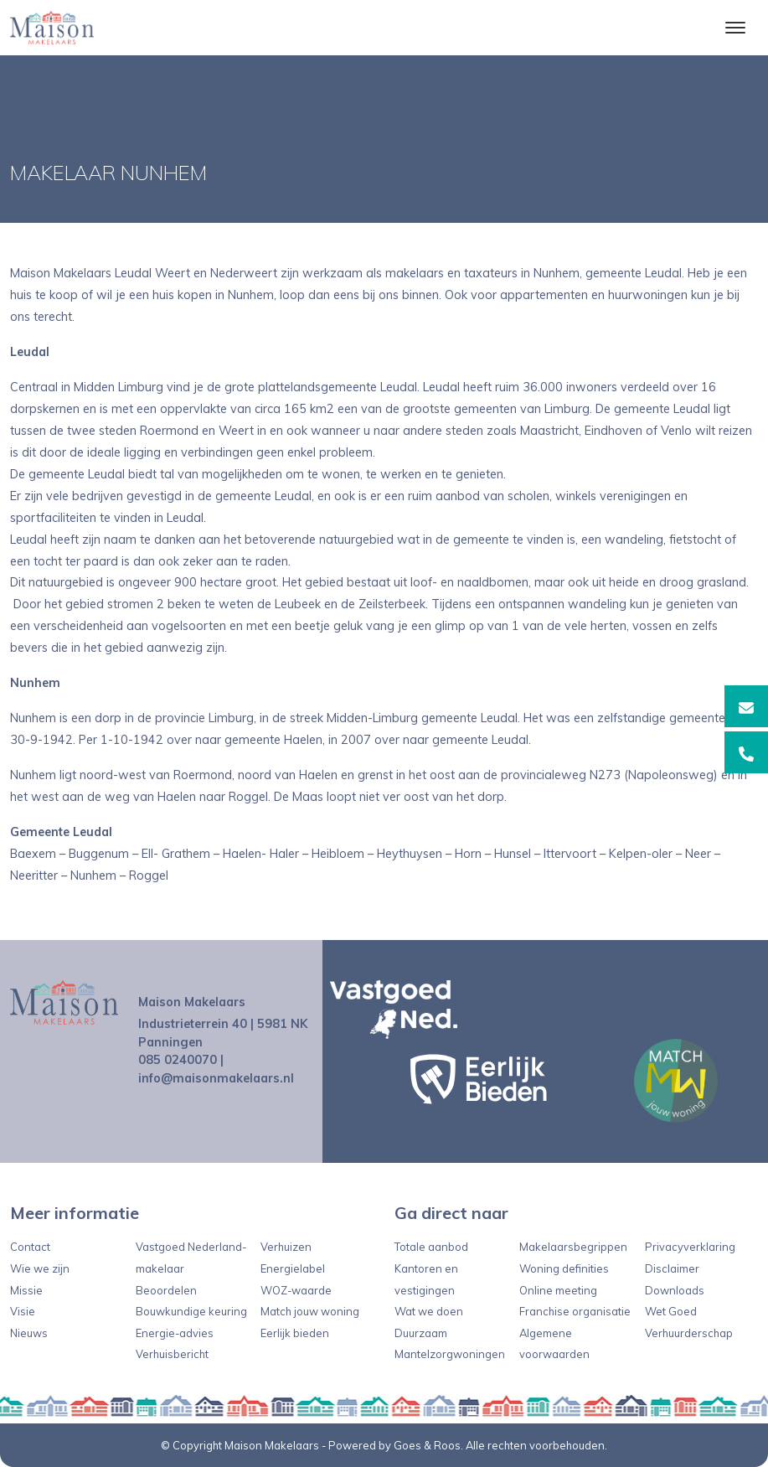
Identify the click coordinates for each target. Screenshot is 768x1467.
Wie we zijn (40, 1268)
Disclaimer (672, 1268)
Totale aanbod (431, 1246)
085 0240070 (177, 1059)
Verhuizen (286, 1246)
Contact (30, 1246)
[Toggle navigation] (735, 28)
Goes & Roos (427, 1445)
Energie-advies (175, 1333)
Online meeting (558, 1290)
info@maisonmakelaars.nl (216, 1078)
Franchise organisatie (575, 1311)
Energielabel (292, 1268)
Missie (26, 1290)
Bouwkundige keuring (191, 1311)
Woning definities (564, 1268)
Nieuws (29, 1333)
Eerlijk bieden (294, 1333)
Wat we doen (428, 1311)
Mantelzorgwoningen (449, 1354)
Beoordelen (166, 1290)
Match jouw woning (309, 1311)
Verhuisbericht (172, 1354)
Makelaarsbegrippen (573, 1246)
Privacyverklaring (690, 1246)
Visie (22, 1311)
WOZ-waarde (296, 1290)
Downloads (674, 1290)
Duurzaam (420, 1333)
